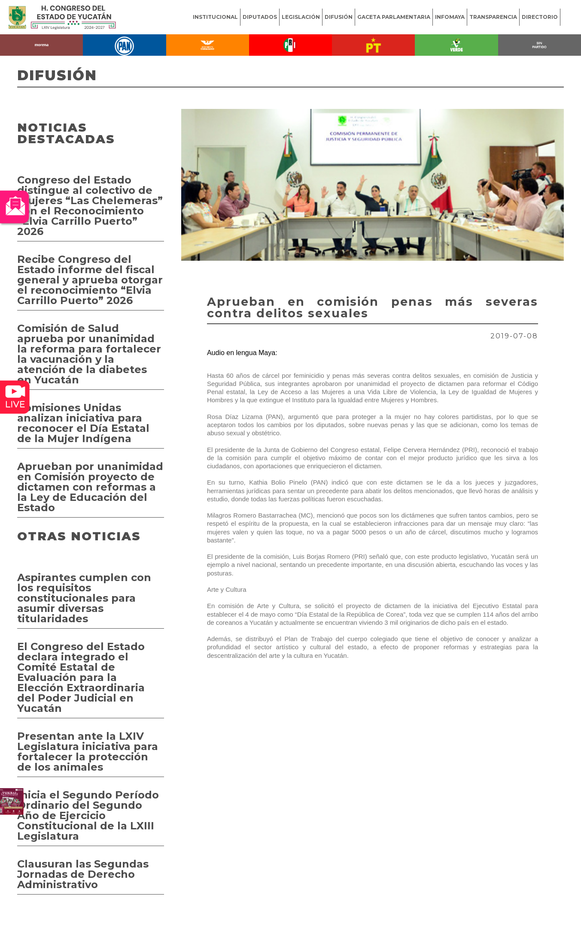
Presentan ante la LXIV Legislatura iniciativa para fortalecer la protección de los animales (87, 751)
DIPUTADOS (260, 17)
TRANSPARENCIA (493, 17)
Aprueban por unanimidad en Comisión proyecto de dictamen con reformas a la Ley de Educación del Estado (90, 487)
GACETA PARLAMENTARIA (393, 17)
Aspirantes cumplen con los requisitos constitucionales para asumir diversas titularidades (84, 598)
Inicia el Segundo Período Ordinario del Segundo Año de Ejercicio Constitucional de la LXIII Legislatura (88, 815)
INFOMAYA (450, 17)
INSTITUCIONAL (215, 17)
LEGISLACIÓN (301, 17)
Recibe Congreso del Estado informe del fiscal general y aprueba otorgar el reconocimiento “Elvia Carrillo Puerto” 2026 (90, 280)
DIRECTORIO (540, 17)
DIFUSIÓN (339, 17)
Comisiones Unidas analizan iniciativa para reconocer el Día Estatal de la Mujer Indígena (83, 423)
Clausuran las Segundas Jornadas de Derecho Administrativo (83, 874)
